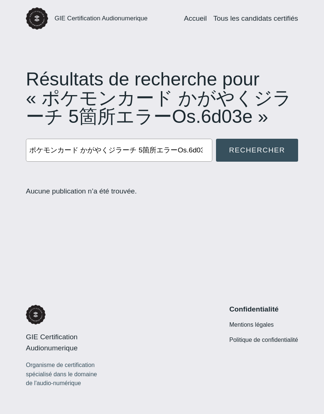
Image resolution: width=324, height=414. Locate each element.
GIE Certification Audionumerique (101, 18)
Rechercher (257, 150)
